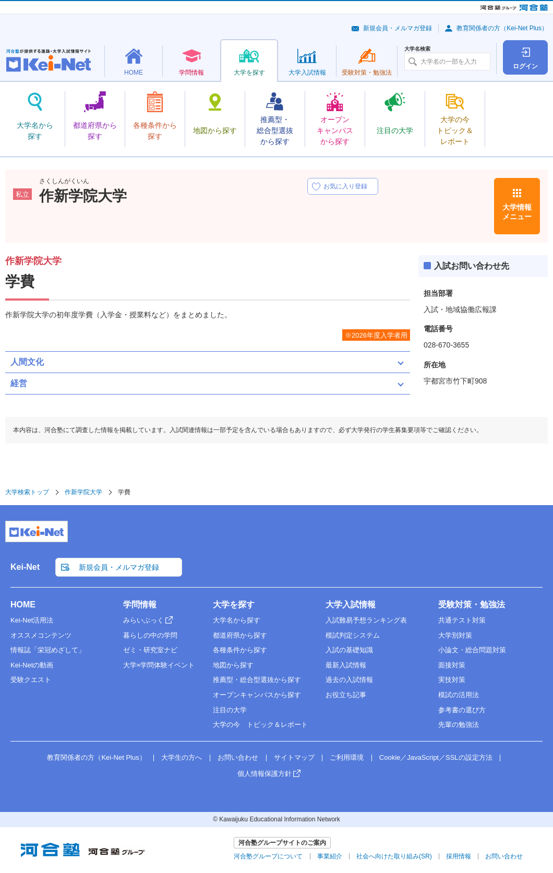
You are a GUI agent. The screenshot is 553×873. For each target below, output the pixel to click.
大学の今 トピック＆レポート (260, 724)
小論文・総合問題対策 (472, 650)
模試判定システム (353, 635)
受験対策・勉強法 (471, 604)
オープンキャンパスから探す (257, 695)
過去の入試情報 (349, 680)
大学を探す (234, 604)
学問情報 (140, 604)
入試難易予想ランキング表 (366, 620)
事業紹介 (329, 856)
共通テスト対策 (462, 620)
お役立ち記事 (346, 695)
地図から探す (233, 665)
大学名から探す (236, 620)
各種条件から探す (240, 650)
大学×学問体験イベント (159, 665)
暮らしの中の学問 (150, 635)
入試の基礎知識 (349, 650)
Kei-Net (25, 567)
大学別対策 (455, 635)
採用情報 (458, 856)
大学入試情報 (351, 604)
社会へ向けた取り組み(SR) (394, 856)
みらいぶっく (143, 620)
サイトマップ (294, 757)
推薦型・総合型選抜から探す (257, 680)
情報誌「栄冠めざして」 (47, 650)
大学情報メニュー (517, 212)
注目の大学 (230, 710)
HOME (22, 604)
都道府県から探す (240, 635)
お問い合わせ (238, 757)
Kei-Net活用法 (31, 620)
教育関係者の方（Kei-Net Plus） (502, 28)
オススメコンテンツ (40, 635)
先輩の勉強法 (458, 724)
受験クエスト (30, 680)
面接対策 (451, 665)
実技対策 (451, 680)
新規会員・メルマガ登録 (397, 28)
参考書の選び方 (462, 710)
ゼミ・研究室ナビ (150, 650)
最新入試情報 (346, 665)
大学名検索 (417, 49)
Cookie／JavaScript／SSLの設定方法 (435, 757)
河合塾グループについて (268, 856)
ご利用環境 (347, 757)
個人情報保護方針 (264, 774)
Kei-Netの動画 (31, 665)
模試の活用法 (458, 695)
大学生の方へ (181, 757)
